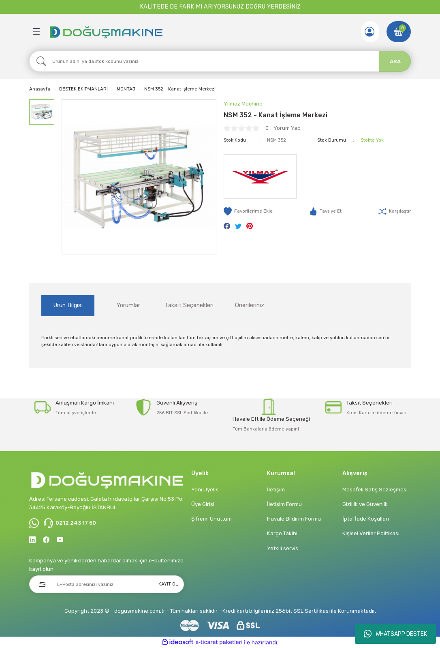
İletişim (276, 490)
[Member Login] (369, 32)
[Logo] (106, 31)
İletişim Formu (284, 504)
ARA (395, 61)
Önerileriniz (249, 305)
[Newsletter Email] (106, 584)
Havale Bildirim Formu (294, 519)
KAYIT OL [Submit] (168, 584)
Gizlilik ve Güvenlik (365, 504)
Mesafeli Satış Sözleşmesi (375, 490)
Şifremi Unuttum (211, 519)
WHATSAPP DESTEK (395, 633)
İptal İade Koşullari (365, 519)
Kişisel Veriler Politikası (370, 533)
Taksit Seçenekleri (189, 305)
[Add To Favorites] (248, 211)
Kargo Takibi (282, 533)
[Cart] (399, 31)
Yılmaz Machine (243, 104)
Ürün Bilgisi (68, 305)
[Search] (220, 61)
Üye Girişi (202, 504)
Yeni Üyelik (204, 490)
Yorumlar (128, 305)
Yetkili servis (282, 548)
